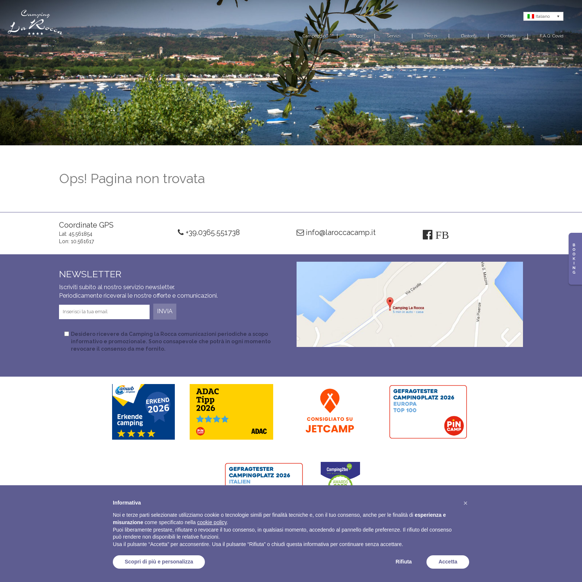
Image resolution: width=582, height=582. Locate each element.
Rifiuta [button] (404, 562)
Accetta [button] (447, 562)
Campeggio (314, 36)
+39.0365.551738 (209, 232)
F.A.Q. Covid (551, 36)
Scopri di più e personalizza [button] (159, 562)
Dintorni (469, 36)
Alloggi (356, 36)
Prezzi (430, 36)
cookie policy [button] (211, 522)
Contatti (508, 36)
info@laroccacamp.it (336, 232)
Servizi (393, 36)
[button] (465, 503)
